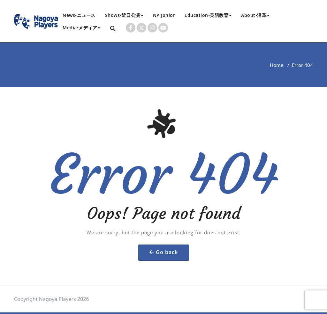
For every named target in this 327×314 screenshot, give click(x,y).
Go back (167, 252)
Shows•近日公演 (124, 15)
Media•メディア (81, 28)
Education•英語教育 (208, 15)
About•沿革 (255, 15)
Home (277, 65)
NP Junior (164, 15)
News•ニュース (79, 15)
